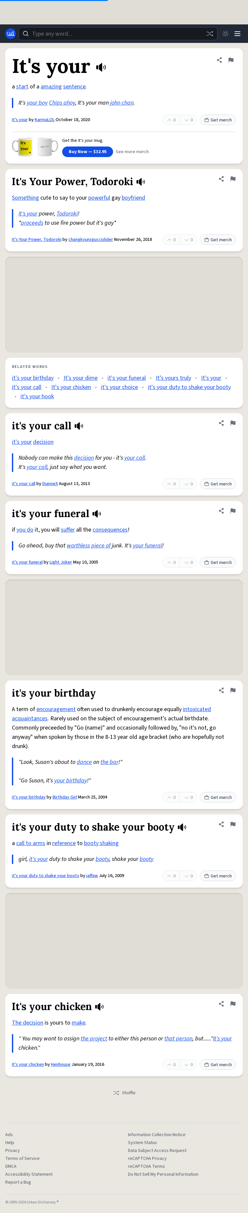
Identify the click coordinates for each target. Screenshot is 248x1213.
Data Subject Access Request (157, 1150)
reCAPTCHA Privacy (147, 1158)
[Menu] (237, 33)
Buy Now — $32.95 (87, 151)
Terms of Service (22, 1158)
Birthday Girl (65, 797)
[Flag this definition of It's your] (231, 60)
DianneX (50, 483)
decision (43, 442)
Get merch (218, 120)
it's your (22, 442)
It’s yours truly (173, 378)
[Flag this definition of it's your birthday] (232, 690)
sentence (74, 86)
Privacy (12, 1150)
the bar (109, 762)
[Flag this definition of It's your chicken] (232, 1004)
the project (94, 1038)
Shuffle (124, 1093)
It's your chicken (71, 387)
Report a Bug (18, 1182)
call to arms (30, 843)
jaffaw (92, 875)
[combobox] (118, 33)
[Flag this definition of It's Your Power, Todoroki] (232, 179)
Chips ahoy (62, 103)
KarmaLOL (45, 119)
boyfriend (133, 198)
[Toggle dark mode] (225, 33)
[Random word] (210, 34)
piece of (100, 545)
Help (9, 1142)
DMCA (11, 1166)
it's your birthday (33, 378)
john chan (122, 103)
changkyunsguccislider (90, 239)
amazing (51, 86)
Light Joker (61, 562)
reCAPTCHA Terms (146, 1166)
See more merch (132, 151)
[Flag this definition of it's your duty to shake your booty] (232, 824)
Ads (9, 1134)
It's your (20, 119)
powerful (99, 198)
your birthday (70, 780)
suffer (68, 530)
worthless (78, 545)
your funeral (147, 545)
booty (102, 859)
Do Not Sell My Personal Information (163, 1174)
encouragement (56, 709)
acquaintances (30, 718)
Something (25, 198)
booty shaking (101, 843)
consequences (110, 530)
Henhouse (60, 1064)
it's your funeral (126, 378)
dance (84, 762)
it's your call (26, 387)
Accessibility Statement (29, 1174)
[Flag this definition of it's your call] (232, 423)
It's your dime (80, 378)
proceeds (32, 223)
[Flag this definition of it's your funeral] (232, 511)
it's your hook (37, 396)
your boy (37, 103)
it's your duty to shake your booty (189, 387)
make (78, 1023)
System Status (142, 1142)
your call (134, 458)
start (22, 86)
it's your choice (119, 387)
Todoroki (67, 214)
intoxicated (197, 709)
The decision (27, 1023)
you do (25, 530)
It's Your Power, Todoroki (37, 239)
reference (64, 843)
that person (178, 1038)
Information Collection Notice (157, 1134)
